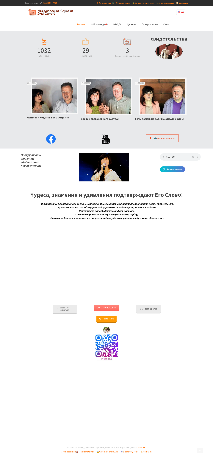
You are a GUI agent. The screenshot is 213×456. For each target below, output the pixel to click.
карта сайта (106, 319)
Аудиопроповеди (184, 169)
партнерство (148, 137)
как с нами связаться (62, 309)
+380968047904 (50, 3)
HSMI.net (141, 447)
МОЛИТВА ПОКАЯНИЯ (106, 308)
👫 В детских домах (165, 3)
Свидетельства (123, 3)
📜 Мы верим (182, 3)
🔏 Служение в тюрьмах (143, 3)
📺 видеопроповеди (162, 138)
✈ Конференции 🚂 (105, 3)
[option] (52, 99)
